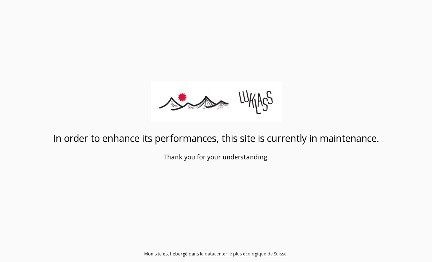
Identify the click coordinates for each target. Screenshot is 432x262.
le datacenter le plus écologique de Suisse (243, 254)
